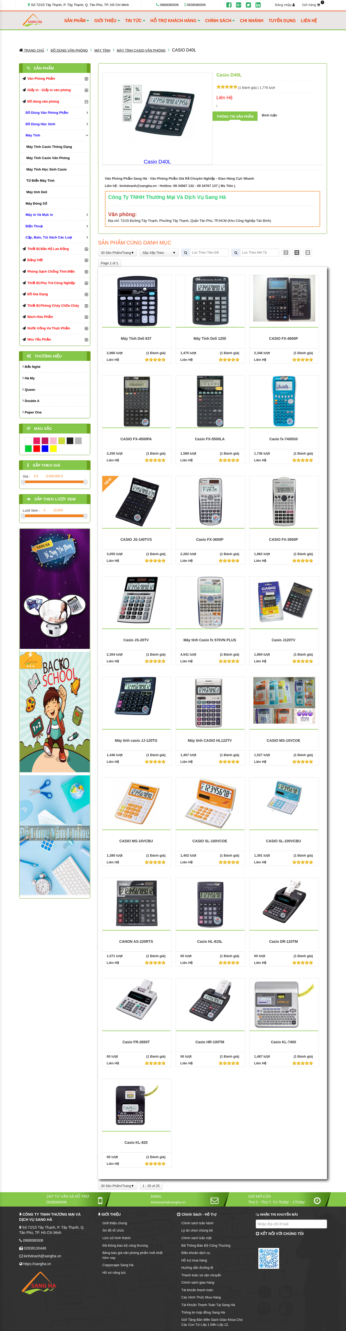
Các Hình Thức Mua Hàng (201, 1297)
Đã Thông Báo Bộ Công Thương (205, 1245)
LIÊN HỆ (309, 20)
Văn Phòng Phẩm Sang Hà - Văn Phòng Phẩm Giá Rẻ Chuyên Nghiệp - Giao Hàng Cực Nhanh (179, 178)
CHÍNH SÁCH (220, 20)
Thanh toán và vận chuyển (201, 1275)
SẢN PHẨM (76, 20)
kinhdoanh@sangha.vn (138, 186)
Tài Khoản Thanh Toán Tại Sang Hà (208, 1305)
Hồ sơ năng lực (114, 1273)
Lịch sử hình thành (116, 1238)
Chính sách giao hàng (197, 1282)
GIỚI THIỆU (107, 20)
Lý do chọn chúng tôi (197, 1230)
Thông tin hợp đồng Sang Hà (203, 1312)
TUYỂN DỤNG (282, 20)
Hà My (28, 378)
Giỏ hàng (312, 5)
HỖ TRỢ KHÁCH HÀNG (175, 20)
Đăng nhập (285, 5)
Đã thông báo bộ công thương (125, 1245)
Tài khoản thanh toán (197, 1290)
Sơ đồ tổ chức (113, 1230)
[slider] (226, 87)
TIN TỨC (135, 20)
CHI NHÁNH (251, 20)
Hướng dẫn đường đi (197, 1268)
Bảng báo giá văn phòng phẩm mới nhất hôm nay (132, 1255)
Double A (31, 400)
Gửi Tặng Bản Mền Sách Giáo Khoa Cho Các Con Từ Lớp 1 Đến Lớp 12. (212, 1322)
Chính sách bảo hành (197, 1223)
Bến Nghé (31, 366)
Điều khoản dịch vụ (195, 1253)
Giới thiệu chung (114, 1223)
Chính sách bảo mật (196, 1238)
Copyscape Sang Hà (117, 1265)
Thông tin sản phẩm (235, 116)
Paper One (32, 412)
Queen (28, 389)
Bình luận (269, 115)
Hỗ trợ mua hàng (194, 1260)
